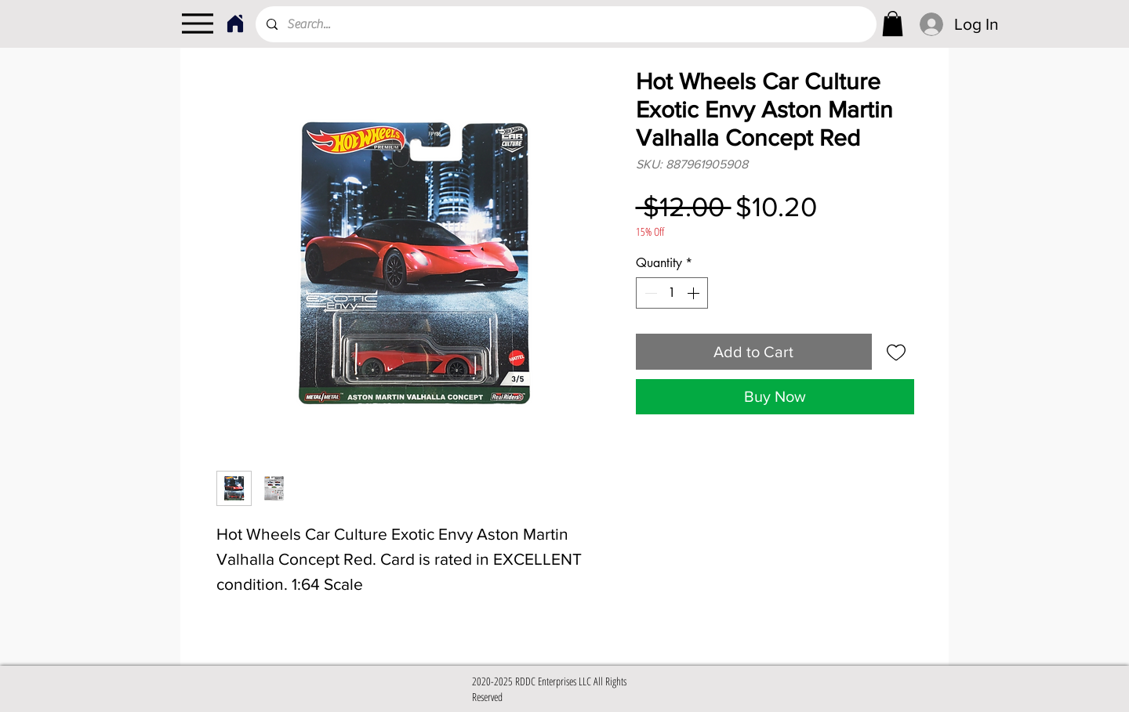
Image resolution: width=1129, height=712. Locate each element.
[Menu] (197, 23)
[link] (892, 23)
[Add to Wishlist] (896, 352)
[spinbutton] (672, 293)
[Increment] (695, 293)
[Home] (235, 23)
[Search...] (565, 24)
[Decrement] (649, 293)
